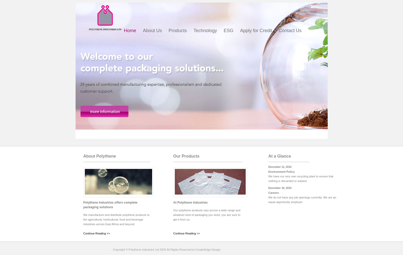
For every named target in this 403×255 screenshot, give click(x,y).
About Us (152, 30)
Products (178, 30)
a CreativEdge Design (207, 249)
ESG (228, 30)
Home (130, 30)
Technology (205, 30)
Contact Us (290, 30)
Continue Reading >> (96, 233)
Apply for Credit (256, 30)
